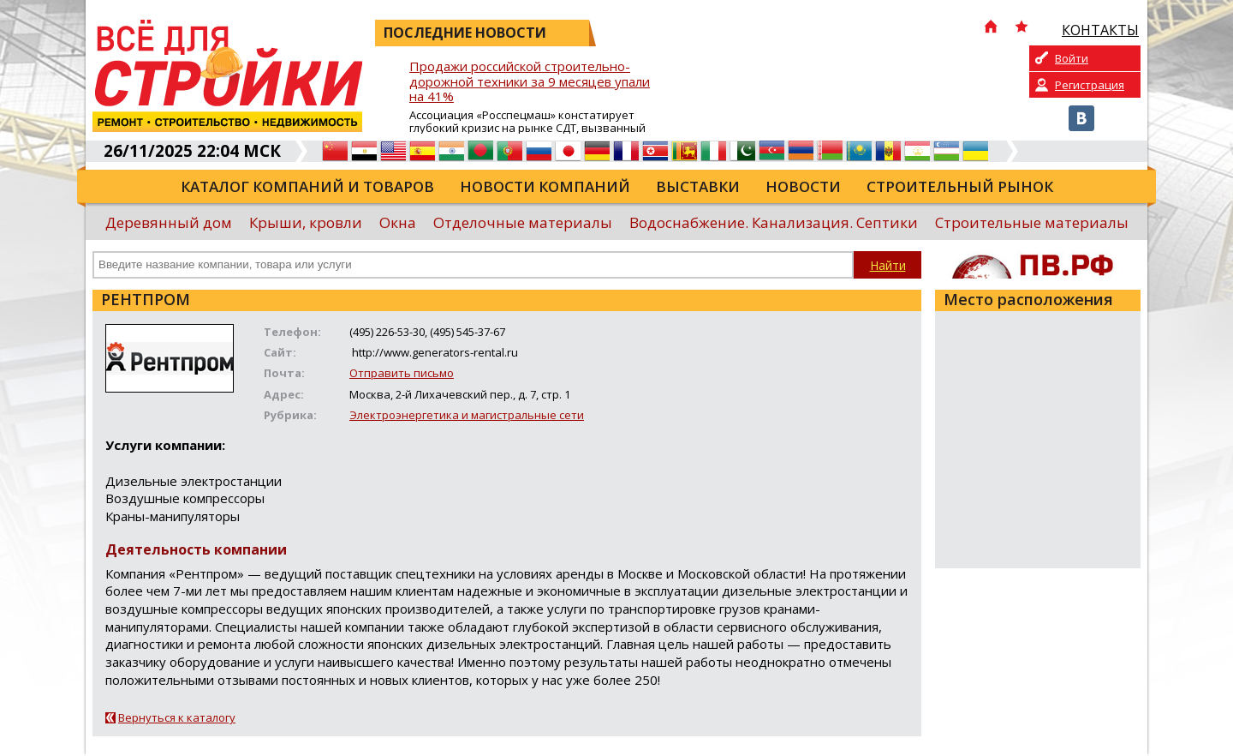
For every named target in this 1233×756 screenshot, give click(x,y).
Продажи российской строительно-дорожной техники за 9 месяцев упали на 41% (529, 82)
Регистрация (1089, 85)
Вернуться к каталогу (176, 717)
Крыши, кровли (305, 222)
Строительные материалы (1032, 222)
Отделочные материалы (522, 222)
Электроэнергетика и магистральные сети (466, 415)
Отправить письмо (401, 373)
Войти (1071, 58)
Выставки (698, 186)
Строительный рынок (960, 186)
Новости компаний (545, 186)
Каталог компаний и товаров (307, 186)
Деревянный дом (168, 222)
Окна (397, 222)
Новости (803, 186)
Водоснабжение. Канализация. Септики (773, 222)
